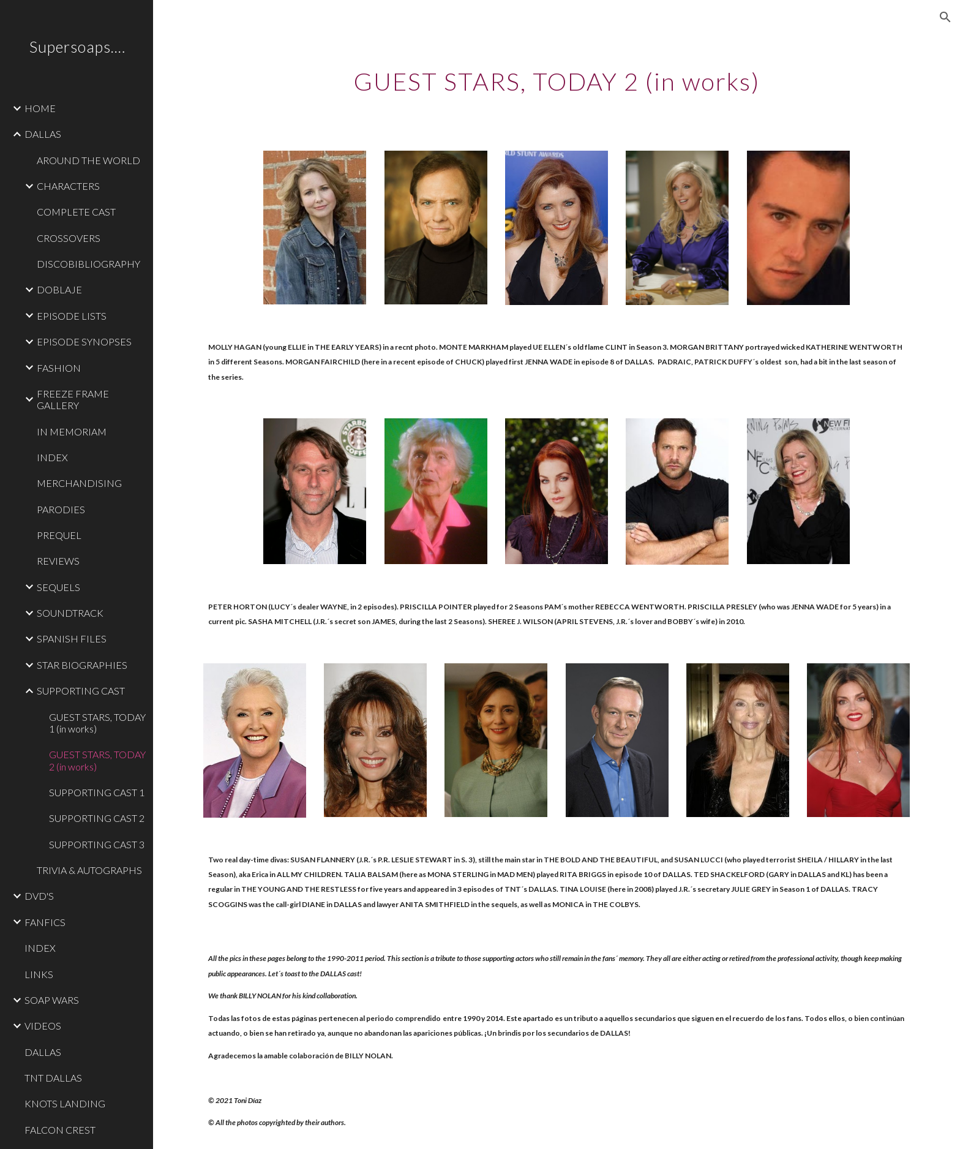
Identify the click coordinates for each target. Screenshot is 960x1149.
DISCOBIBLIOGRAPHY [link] (88, 263)
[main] (556, 76)
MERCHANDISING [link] (79, 483)
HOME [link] (40, 108)
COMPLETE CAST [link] (76, 211)
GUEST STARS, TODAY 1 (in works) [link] (97, 722)
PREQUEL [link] (59, 535)
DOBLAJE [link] (59, 289)
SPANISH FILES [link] (72, 638)
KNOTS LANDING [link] (64, 1103)
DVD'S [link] (39, 896)
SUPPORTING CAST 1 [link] (96, 792)
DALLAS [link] (42, 134)
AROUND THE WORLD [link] (88, 160)
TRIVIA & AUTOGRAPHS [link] (89, 870)
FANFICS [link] (45, 922)
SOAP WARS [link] (51, 1000)
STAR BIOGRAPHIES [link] (82, 665)
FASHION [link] (59, 368)
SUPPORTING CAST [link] (81, 690)
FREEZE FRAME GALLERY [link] (73, 399)
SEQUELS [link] (58, 587)
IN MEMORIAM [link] (72, 431)
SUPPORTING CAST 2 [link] (96, 818)
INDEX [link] (52, 457)
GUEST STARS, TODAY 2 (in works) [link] (97, 760)
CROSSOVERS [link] (68, 238)
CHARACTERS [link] (68, 186)
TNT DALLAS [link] (53, 1077)
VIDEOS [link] (42, 1025)
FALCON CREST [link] (60, 1130)
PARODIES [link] (61, 509)
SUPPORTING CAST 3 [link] (96, 844)
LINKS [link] (38, 974)
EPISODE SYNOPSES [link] (84, 341)
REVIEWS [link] (58, 561)
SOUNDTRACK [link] (70, 613)
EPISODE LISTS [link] (72, 316)
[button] (945, 17)
